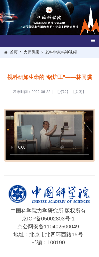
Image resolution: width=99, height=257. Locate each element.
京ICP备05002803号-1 (48, 218)
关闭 (78, 92)
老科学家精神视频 (61, 52)
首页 (14, 52)
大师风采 (31, 52)
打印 (63, 92)
